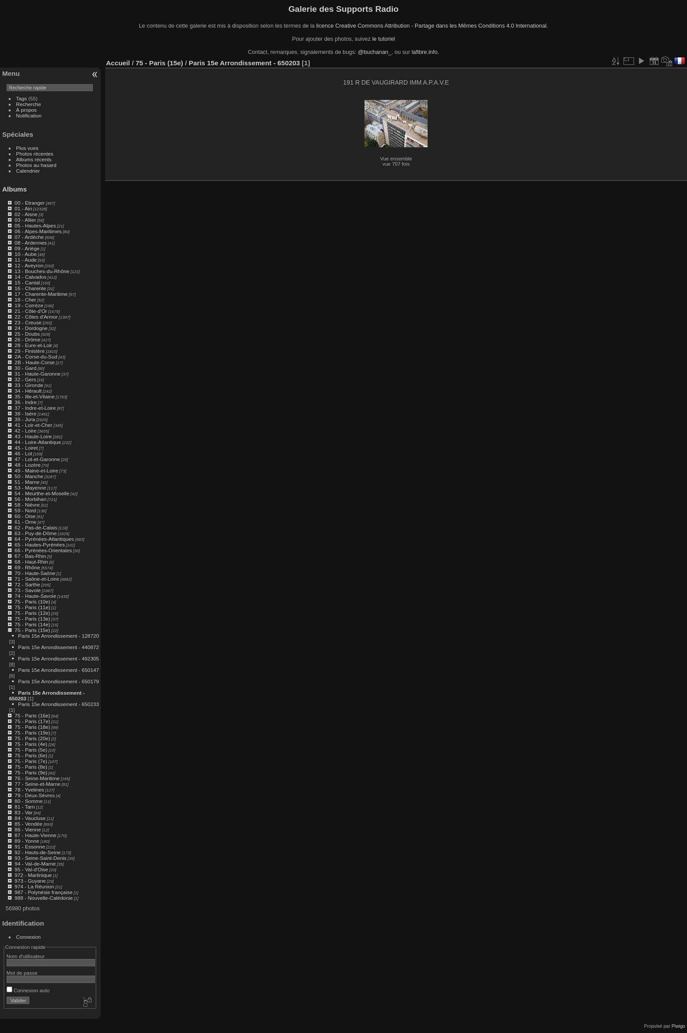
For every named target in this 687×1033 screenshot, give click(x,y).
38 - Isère (25, 413)
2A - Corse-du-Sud (35, 356)
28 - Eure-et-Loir (33, 345)
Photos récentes (34, 153)
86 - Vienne (27, 829)
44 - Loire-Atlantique (37, 442)
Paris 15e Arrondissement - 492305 (58, 658)
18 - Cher (25, 299)
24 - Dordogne (30, 328)
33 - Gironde (28, 385)
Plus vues (27, 148)
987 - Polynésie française (43, 892)
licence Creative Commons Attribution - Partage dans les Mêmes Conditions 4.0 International (431, 25)
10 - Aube (25, 254)
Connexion (28, 937)
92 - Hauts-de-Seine (37, 852)
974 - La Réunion (34, 886)
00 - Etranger (29, 203)
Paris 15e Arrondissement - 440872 (58, 647)
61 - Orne (25, 522)
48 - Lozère (27, 465)
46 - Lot (23, 453)
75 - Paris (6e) (30, 755)
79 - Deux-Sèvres (34, 795)
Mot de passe (22, 973)
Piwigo (678, 1026)
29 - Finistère (29, 351)
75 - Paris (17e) (32, 721)
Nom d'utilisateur (26, 956)
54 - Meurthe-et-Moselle (41, 493)
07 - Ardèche (29, 237)
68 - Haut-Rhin (31, 561)
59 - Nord (25, 510)
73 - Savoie (27, 590)
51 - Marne (26, 482)
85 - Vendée (28, 824)
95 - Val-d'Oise (31, 869)
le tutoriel (383, 38)
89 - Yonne (26, 841)
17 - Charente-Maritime (40, 294)
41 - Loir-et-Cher (33, 425)
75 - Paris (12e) (32, 613)
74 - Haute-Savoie (35, 596)
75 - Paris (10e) (32, 601)
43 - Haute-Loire (33, 436)
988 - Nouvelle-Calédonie (43, 898)
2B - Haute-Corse (34, 362)
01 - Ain (23, 208)
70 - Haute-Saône (34, 573)
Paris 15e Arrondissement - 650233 (58, 704)
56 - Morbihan (30, 499)
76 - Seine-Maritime (37, 778)
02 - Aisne (25, 214)
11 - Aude (25, 260)
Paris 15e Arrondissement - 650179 (58, 681)
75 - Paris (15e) (32, 630)
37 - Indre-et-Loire (35, 408)
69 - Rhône (27, 567)
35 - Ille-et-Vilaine (34, 396)
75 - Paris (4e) (30, 744)
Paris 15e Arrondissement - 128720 (58, 636)
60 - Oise (24, 516)
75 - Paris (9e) (30, 772)
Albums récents (34, 159)
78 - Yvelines (29, 789)
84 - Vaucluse (30, 818)
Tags (21, 98)
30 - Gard (25, 368)
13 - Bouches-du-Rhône (41, 271)
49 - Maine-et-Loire (36, 470)
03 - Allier (25, 220)
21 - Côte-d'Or (30, 311)
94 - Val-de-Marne (35, 863)
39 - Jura (24, 419)
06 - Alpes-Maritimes (37, 231)
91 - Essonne (29, 846)
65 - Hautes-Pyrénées (39, 544)
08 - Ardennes (30, 242)
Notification (29, 115)
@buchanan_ (374, 52)
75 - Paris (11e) (32, 607)
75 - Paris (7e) (30, 761)
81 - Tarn (24, 806)
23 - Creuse (27, 322)
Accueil (118, 63)
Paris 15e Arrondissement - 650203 (244, 63)
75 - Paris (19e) (32, 732)
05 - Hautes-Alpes (35, 225)
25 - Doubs (27, 334)
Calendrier (28, 171)
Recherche (28, 104)
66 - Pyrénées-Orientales (43, 550)
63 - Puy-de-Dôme (35, 533)
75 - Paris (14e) (32, 624)
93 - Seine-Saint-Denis (40, 858)
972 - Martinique (33, 875)
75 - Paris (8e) (30, 767)
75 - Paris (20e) (32, 738)
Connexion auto (28, 990)
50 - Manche (28, 476)
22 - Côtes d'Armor (35, 316)
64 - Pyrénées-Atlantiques (44, 539)
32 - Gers (25, 379)
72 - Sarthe (27, 584)
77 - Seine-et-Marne (37, 784)
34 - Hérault (27, 391)
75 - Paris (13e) (32, 618)
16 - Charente (30, 288)
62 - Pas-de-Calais (35, 527)
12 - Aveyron (28, 265)
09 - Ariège (26, 248)
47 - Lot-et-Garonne (37, 459)
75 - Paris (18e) (32, 727)
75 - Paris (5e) (30, 750)
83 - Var (23, 812)
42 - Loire (25, 430)
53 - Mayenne (30, 487)
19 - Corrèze (28, 305)
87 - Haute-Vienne (35, 835)
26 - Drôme (27, 339)
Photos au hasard (36, 165)
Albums (14, 189)
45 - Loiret (26, 448)
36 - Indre (25, 402)
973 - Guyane (30, 881)
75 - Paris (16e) (32, 715)
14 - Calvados (30, 277)
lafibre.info (425, 52)
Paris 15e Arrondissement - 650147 (58, 670)
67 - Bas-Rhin (30, 556)
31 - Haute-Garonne (37, 373)
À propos (26, 110)
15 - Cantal (27, 282)
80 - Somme (28, 801)
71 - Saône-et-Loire (36, 579)
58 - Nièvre (27, 505)
